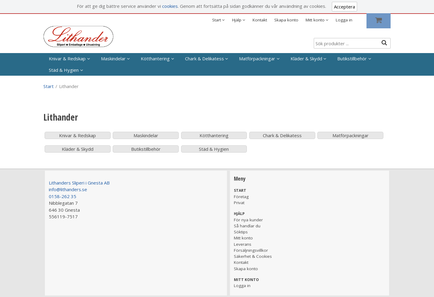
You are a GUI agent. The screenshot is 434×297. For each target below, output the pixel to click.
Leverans (242, 244)
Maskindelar (113, 58)
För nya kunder (248, 220)
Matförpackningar (257, 58)
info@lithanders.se (68, 189)
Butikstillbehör (352, 58)
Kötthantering (155, 58)
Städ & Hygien (64, 70)
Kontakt (260, 20)
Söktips (241, 232)
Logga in (344, 20)
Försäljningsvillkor (251, 250)
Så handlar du (247, 226)
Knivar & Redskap (67, 58)
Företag (241, 196)
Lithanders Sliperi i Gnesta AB (79, 183)
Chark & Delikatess (204, 58)
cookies (170, 6)
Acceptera (344, 7)
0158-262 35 (62, 196)
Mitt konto (243, 238)
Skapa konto (286, 20)
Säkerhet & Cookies (253, 256)
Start (48, 86)
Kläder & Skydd (306, 58)
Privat (239, 202)
